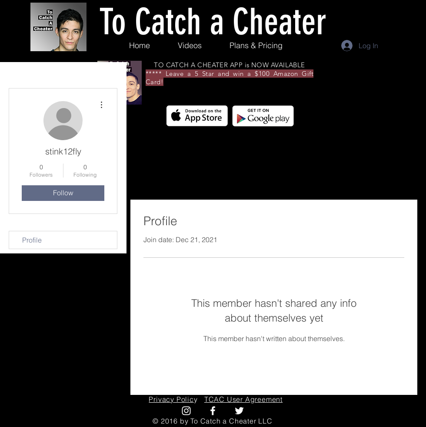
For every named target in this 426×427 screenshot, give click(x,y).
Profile (32, 240)
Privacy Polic (171, 399)
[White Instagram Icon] (186, 411)
